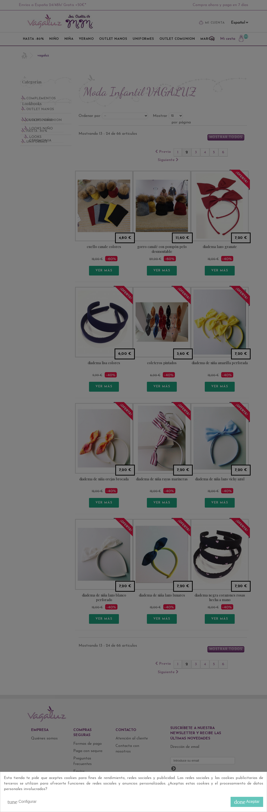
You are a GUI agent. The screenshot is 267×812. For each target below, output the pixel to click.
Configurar (21, 802)
